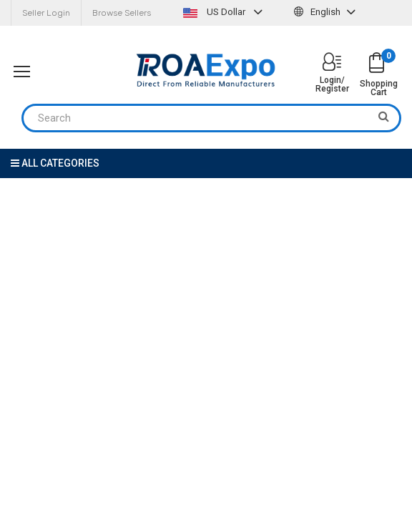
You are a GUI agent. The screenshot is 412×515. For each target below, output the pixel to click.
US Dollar (224, 12)
